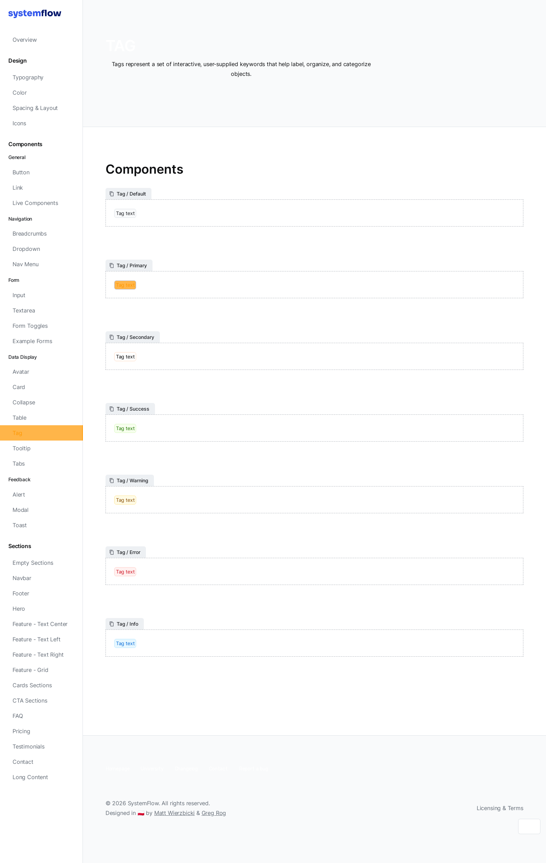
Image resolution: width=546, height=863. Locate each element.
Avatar (21, 371)
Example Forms (32, 341)
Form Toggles (30, 325)
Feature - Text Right (38, 654)
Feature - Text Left (37, 639)
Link (18, 187)
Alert (19, 494)
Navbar (22, 578)
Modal (21, 509)
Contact (23, 761)
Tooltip (22, 448)
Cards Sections (32, 685)
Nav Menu (26, 264)
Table (19, 417)
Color (20, 92)
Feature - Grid (30, 669)
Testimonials (29, 746)
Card (19, 386)
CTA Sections (30, 700)
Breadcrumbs (30, 233)
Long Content (30, 777)
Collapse (24, 402)
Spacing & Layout (35, 107)
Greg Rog (214, 812)
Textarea (24, 310)
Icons (19, 123)
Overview (25, 39)
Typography (28, 77)
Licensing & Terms (500, 808)
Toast (20, 525)
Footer (21, 593)
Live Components (35, 202)
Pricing (21, 731)
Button (21, 172)
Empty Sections (33, 562)
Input (19, 295)
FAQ (18, 715)
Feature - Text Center (40, 623)
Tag (17, 432)
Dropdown (26, 248)
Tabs (19, 463)
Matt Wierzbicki (174, 812)
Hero (19, 608)
